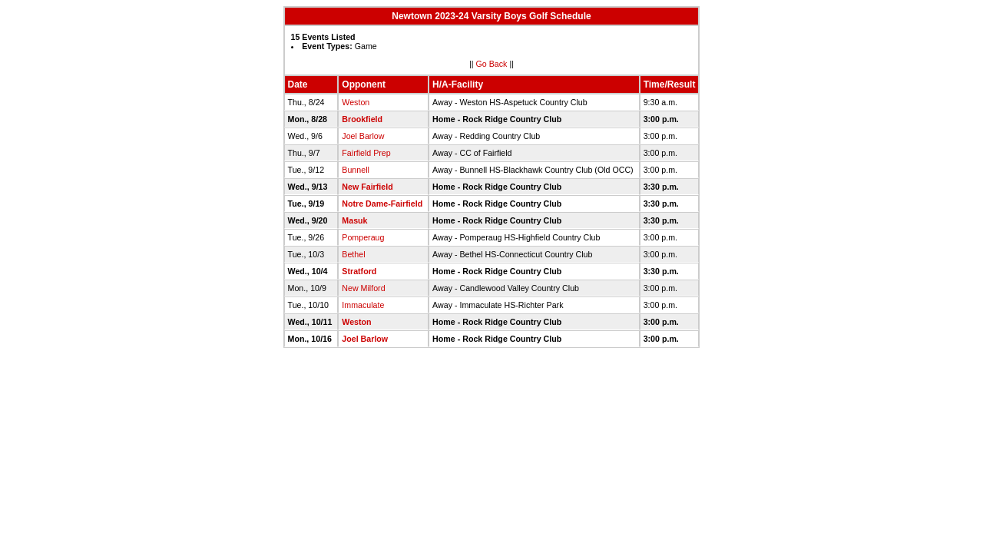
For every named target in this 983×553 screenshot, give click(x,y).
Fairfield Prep (366, 152)
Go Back (492, 63)
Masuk (354, 220)
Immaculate (363, 305)
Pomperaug (363, 237)
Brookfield (362, 119)
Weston (355, 102)
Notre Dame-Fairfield (382, 203)
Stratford (359, 271)
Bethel (353, 254)
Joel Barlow (363, 136)
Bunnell (355, 169)
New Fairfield (367, 186)
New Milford (363, 288)
